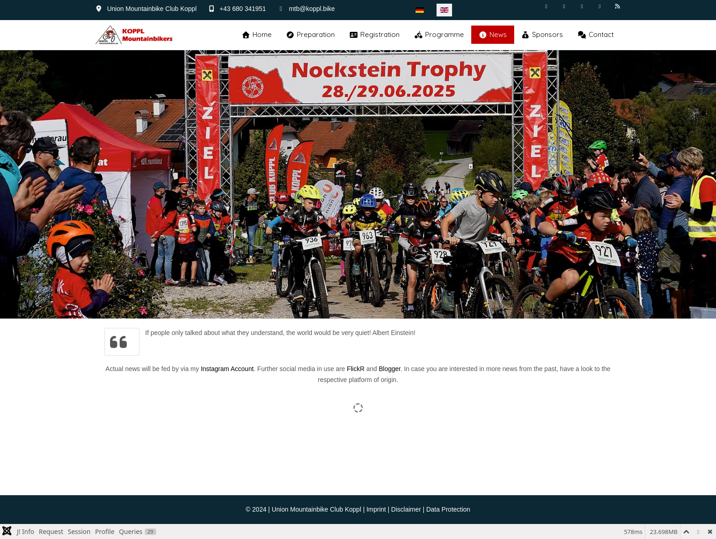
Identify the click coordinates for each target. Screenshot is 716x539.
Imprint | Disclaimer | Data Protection (418, 509)
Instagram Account (227, 368)
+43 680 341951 (243, 8)
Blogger (389, 368)
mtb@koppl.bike (312, 8)
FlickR (355, 368)
